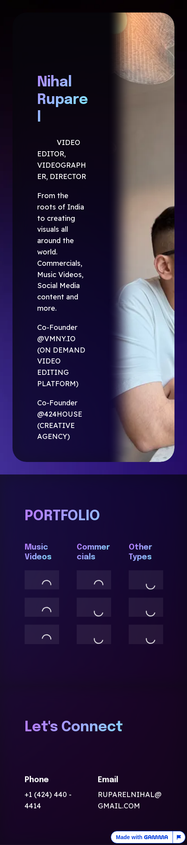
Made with (142, 837)
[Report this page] (179, 837)
